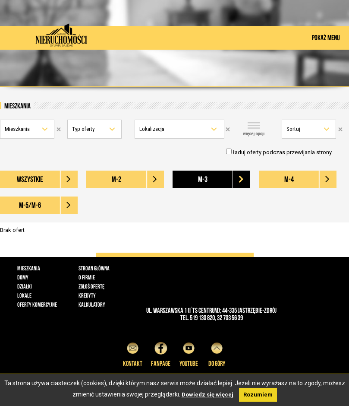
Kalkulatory (92, 304)
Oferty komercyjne (37, 304)
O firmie (87, 277)
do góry (217, 353)
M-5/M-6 (30, 205)
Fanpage (160, 353)
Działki (24, 286)
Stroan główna (94, 268)
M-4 (289, 179)
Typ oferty (83, 129)
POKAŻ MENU (326, 37)
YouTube (188, 353)
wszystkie (30, 179)
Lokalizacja (151, 129)
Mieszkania (17, 129)
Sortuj (293, 129)
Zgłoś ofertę (91, 286)
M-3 (203, 179)
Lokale (24, 295)
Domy (22, 277)
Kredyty (87, 295)
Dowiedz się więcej (207, 394)
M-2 (116, 179)
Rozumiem (258, 394)
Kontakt (132, 353)
